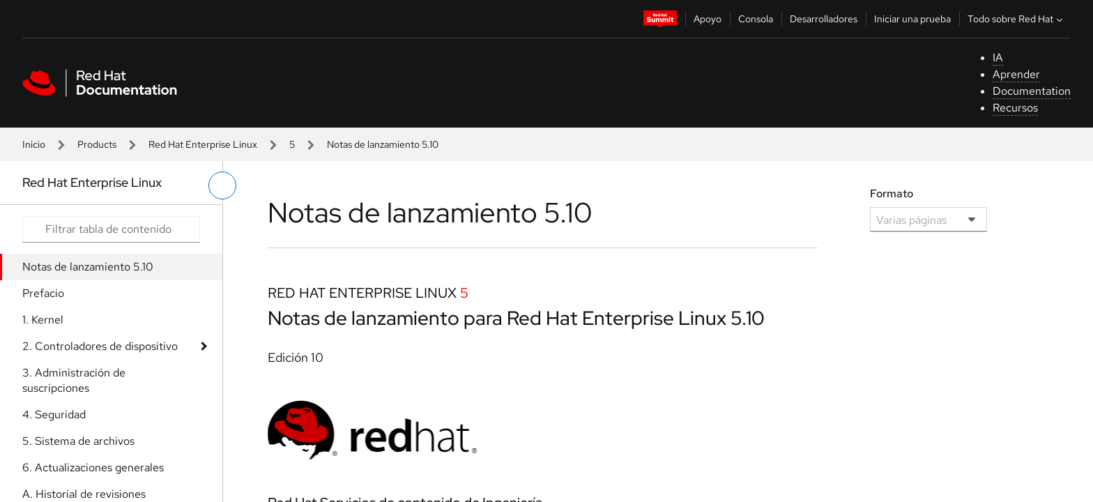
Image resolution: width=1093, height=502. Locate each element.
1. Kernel (42, 319)
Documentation (1032, 91)
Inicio (33, 144)
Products (96, 144)
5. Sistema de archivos (78, 441)
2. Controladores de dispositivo (100, 346)
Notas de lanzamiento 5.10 (87, 266)
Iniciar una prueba (912, 19)
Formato (891, 193)
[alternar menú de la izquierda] (222, 185)
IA (998, 57)
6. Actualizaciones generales (93, 467)
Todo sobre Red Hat (1017, 19)
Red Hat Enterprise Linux (202, 144)
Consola (755, 19)
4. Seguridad (54, 414)
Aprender (1016, 74)
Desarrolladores (823, 19)
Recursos (1015, 107)
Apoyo (707, 19)
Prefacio (43, 293)
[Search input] (111, 229)
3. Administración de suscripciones (73, 380)
